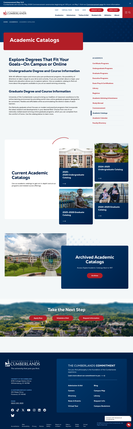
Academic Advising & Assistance (105, 98)
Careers (71, 391)
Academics (13, 22)
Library (95, 88)
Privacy (34, 426)
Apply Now (113, 10)
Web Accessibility (25, 425)
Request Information (91, 318)
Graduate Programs (100, 73)
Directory (72, 396)
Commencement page (95, 4)
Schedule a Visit (63, 318)
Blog (77, 10)
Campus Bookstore (102, 406)
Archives (94, 276)
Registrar (96, 93)
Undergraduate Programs (103, 68)
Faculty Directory (99, 123)
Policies (41, 426)
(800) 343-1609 (17, 403)
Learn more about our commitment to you (84, 376)
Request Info (96, 10)
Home (6, 22)
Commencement (99, 108)
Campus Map (99, 391)
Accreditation (15, 426)
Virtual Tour (67, 10)
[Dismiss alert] (130, 3)
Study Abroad (98, 103)
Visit (56, 10)
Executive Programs (100, 78)
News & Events (74, 401)
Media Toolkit (77, 425)
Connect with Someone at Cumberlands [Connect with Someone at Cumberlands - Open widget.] (114, 418)
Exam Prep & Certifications (103, 83)
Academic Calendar (100, 118)
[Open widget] (128, 424)
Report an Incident (58, 425)
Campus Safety (48, 425)
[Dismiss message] (131, 416)
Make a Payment (68, 425)
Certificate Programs (101, 63)
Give (84, 10)
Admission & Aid (75, 385)
